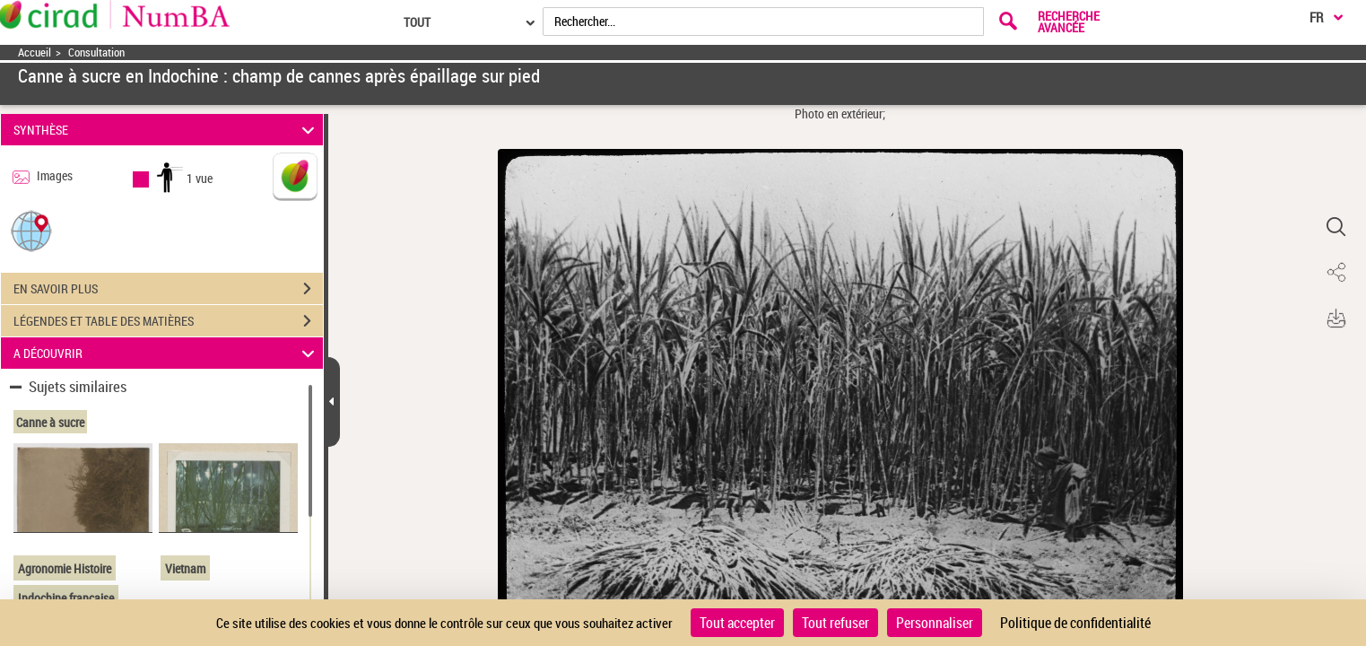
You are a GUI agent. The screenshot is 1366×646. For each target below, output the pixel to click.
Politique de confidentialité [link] (1075, 623)
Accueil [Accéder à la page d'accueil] (34, 52)
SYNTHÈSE (166, 129)
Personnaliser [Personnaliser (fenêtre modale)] (934, 623)
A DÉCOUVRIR (166, 353)
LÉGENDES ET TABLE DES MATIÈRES (168, 321)
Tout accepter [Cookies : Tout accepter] (737, 623)
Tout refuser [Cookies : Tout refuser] (835, 623)
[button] (31, 230)
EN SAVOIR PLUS (168, 288)
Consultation (96, 52)
